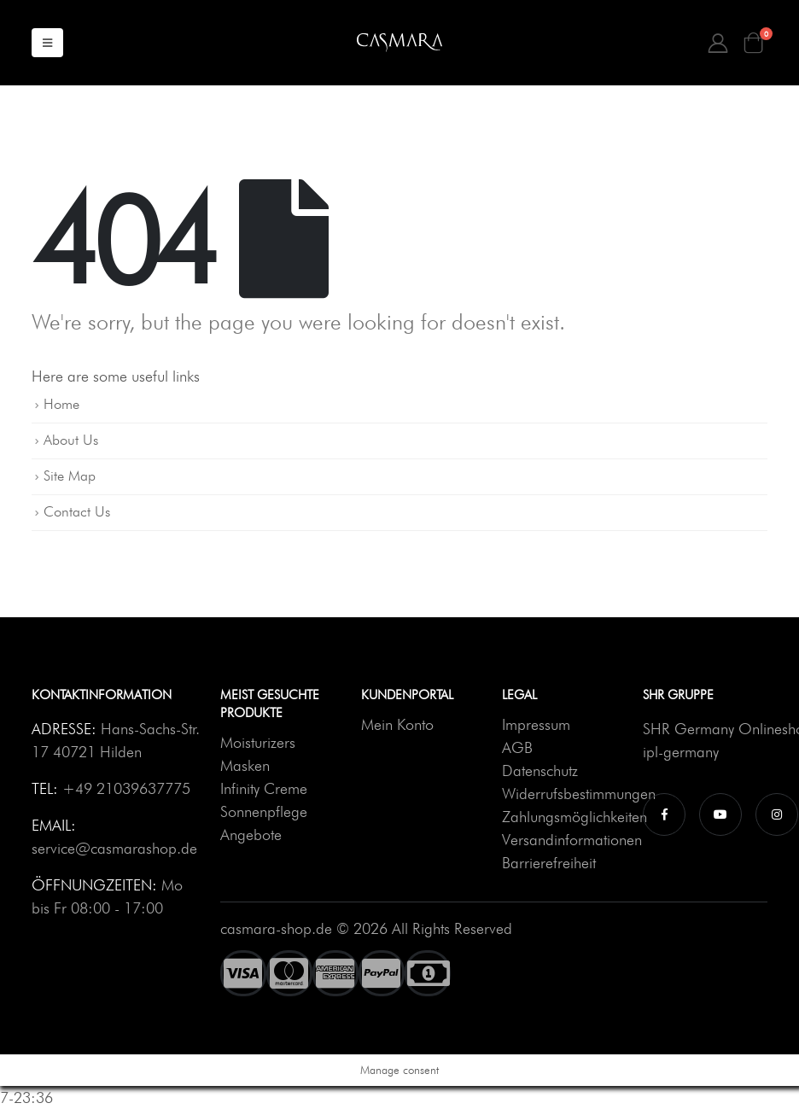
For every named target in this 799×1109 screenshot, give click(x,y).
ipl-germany (681, 752)
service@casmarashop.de (114, 848)
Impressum (536, 724)
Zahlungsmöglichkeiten (574, 817)
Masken (245, 765)
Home (61, 403)
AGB (517, 747)
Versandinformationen (572, 840)
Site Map (70, 475)
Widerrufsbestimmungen (579, 794)
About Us (71, 439)
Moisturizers (257, 742)
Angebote (251, 834)
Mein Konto (397, 724)
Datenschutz (540, 770)
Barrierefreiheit (549, 863)
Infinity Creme (263, 788)
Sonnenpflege (263, 811)
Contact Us (77, 511)
